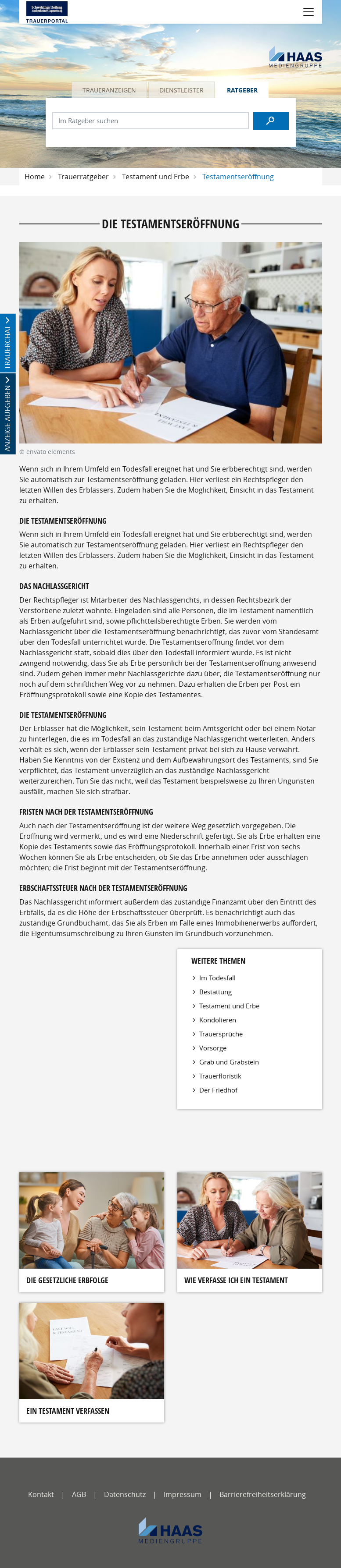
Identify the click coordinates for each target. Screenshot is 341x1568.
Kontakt (41, 1494)
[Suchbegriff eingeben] (150, 120)
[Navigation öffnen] (308, 12)
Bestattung (215, 991)
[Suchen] (271, 121)
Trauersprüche (221, 1033)
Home (35, 176)
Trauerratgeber (83, 176)
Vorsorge (212, 1047)
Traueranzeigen (109, 90)
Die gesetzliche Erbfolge (67, 1280)
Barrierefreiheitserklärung (262, 1494)
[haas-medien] (170, 1530)
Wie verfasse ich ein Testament (236, 1280)
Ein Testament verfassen (67, 1410)
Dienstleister (181, 90)
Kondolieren (217, 1019)
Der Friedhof (218, 1090)
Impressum (182, 1494)
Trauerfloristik (220, 1075)
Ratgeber (242, 90)
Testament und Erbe (155, 176)
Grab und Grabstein (229, 1061)
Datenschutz (125, 1494)
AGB (79, 1494)
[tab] (110, 90)
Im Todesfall (217, 977)
